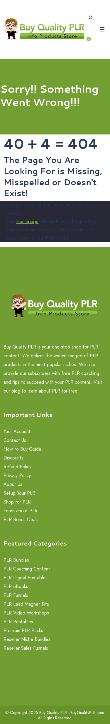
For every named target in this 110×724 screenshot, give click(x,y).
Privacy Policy (17, 475)
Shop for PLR (17, 502)
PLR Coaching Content (27, 568)
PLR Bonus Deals (21, 519)
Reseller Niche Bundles (27, 639)
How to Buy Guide (22, 449)
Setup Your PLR (19, 493)
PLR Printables (18, 621)
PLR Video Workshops (26, 612)
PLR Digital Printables (26, 577)
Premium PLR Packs (23, 630)
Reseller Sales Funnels (26, 648)
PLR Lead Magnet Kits (26, 604)
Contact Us (15, 440)
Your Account (17, 431)
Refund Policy (17, 466)
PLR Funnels (16, 595)
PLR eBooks (16, 586)
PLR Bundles (16, 560)
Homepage (27, 221)
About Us (13, 484)
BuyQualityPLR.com (87, 712)
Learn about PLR (21, 510)
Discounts (13, 457)
